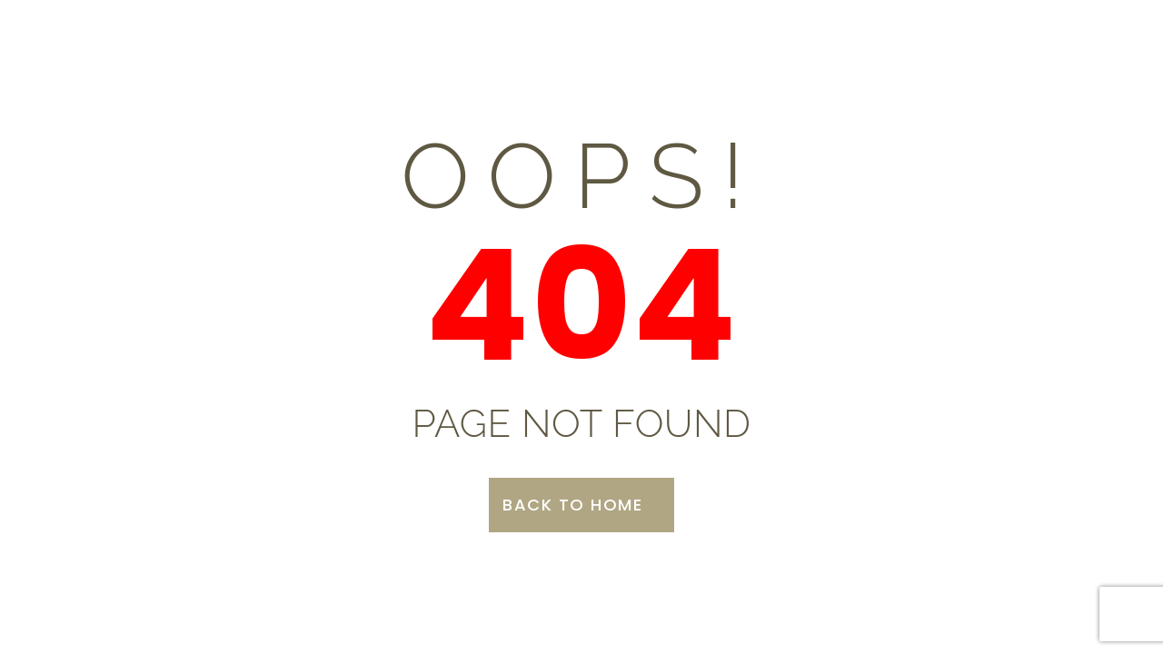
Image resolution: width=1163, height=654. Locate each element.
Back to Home (572, 504)
